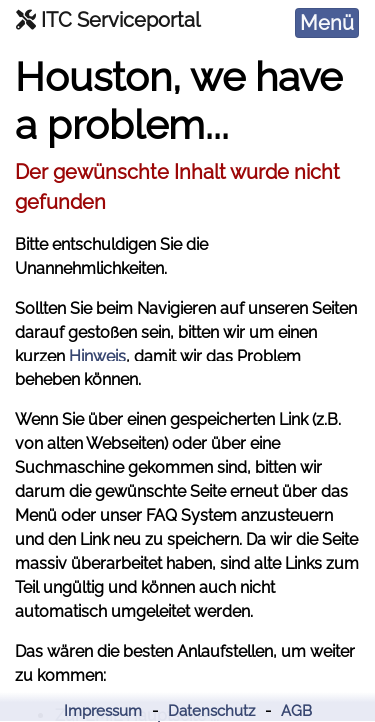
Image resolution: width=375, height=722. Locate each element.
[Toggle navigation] (327, 23)
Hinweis (97, 356)
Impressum (103, 711)
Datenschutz (211, 711)
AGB (296, 711)
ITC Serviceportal (108, 20)
